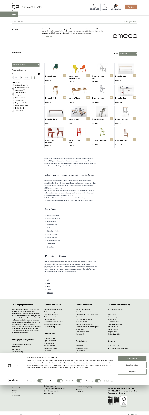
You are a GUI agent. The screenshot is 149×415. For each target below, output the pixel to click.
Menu (15, 16)
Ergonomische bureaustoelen (21, 340)
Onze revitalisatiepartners (84, 315)
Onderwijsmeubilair (114, 330)
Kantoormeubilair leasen (51, 313)
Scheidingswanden (18, 358)
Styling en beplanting (50, 337)
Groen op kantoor (113, 318)
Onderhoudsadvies (50, 382)
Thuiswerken (112, 310)
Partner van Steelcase (115, 320)
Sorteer (115, 53)
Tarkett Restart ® (81, 318)
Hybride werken (113, 308)
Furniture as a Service (51, 310)
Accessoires (16, 373)
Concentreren (80, 347)
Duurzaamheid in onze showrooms (87, 310)
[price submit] (33, 77)
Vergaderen (80, 342)
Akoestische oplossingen (20, 350)
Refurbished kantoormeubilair (53, 318)
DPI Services (48, 366)
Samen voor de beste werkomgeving (87, 323)
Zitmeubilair (16, 353)
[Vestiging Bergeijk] (122, 366)
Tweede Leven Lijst (82, 313)
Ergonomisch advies (50, 344)
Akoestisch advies (49, 342)
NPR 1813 (79, 378)
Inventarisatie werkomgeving (53, 305)
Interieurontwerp (49, 334)
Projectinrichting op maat (84, 357)
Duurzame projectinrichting (84, 320)
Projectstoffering (17, 348)
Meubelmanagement (50, 368)
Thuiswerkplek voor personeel (53, 363)
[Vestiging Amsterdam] (122, 356)
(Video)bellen (80, 352)
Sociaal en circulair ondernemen (86, 308)
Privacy (78, 373)
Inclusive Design (113, 323)
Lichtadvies (47, 347)
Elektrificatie (16, 370)
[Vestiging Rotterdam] (122, 361)
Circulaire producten (82, 328)
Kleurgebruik (112, 315)
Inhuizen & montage (50, 361)
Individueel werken (82, 344)
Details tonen (109, 411)
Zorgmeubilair (112, 328)
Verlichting (15, 365)
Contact (131, 6)
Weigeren (132, 402)
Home (14, 22)
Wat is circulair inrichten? (84, 305)
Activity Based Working (115, 305)
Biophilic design (113, 313)
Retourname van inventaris (52, 320)
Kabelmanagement (50, 349)
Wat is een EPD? (81, 330)
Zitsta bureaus (16, 343)
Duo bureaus (16, 345)
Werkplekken (16, 368)
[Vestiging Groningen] (122, 371)
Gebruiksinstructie (49, 380)
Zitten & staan (80, 371)
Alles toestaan (132, 388)
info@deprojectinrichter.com (118, 344)
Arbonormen (80, 376)
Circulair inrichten (49, 339)
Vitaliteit (78, 368)
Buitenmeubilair (113, 325)
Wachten (79, 349)
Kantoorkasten (16, 355)
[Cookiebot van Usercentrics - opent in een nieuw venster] (13, 411)
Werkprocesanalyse (50, 308)
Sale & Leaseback (49, 315)
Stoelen (14, 360)
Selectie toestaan (132, 395)
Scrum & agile (80, 354)
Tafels (14, 363)
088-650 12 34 (113, 342)
